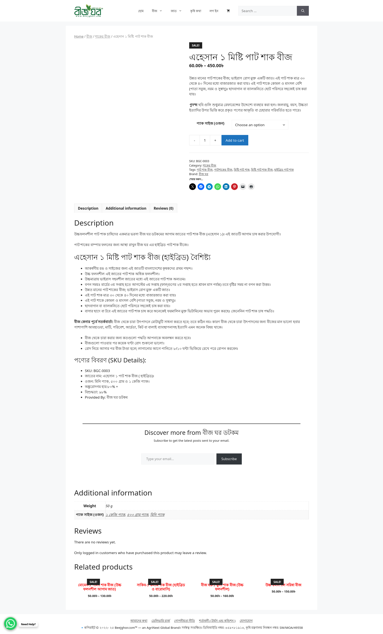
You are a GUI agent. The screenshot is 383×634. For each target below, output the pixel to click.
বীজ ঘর (203, 174)
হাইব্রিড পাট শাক (284, 170)
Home (78, 36)
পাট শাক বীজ (205, 170)
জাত (178, 11)
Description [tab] (88, 208)
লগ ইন (214, 11)
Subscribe (229, 459)
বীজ (159, 11)
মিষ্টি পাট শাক (242, 170)
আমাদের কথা (138, 621)
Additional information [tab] (126, 208)
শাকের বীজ (102, 36)
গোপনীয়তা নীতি (184, 621)
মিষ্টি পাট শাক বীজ (262, 170)
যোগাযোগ (246, 621)
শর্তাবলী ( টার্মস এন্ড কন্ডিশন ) (217, 621)
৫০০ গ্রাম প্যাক (138, 514)
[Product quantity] (205, 140)
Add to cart (235, 140)
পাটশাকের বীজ (223, 170)
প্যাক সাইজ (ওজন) (210, 123)
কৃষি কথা (195, 11)
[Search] (303, 11)
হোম (141, 11)
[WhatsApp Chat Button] (10, 623)
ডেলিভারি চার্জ (160, 621)
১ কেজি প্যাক (115, 514)
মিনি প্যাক (157, 514)
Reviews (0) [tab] (163, 208)
